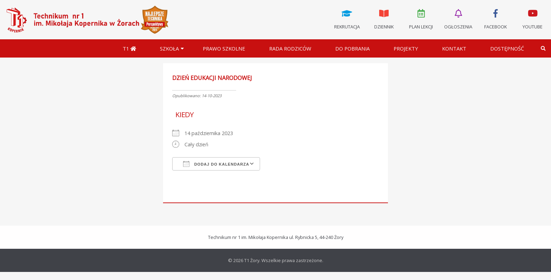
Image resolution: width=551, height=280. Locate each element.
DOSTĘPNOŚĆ (507, 48)
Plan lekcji (421, 18)
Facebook (495, 18)
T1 (129, 48)
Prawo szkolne (224, 48)
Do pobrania (352, 48)
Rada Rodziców (290, 48)
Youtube (532, 18)
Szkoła (169, 48)
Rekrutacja (347, 18)
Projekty (406, 48)
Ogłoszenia (458, 18)
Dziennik (384, 18)
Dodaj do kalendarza (216, 164)
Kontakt (454, 48)
